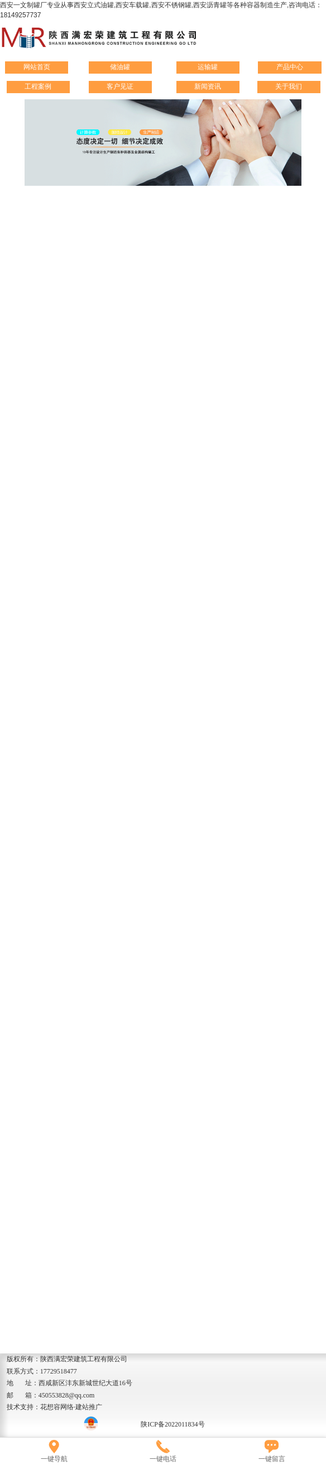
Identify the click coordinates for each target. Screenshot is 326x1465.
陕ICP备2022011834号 (172, 1424)
